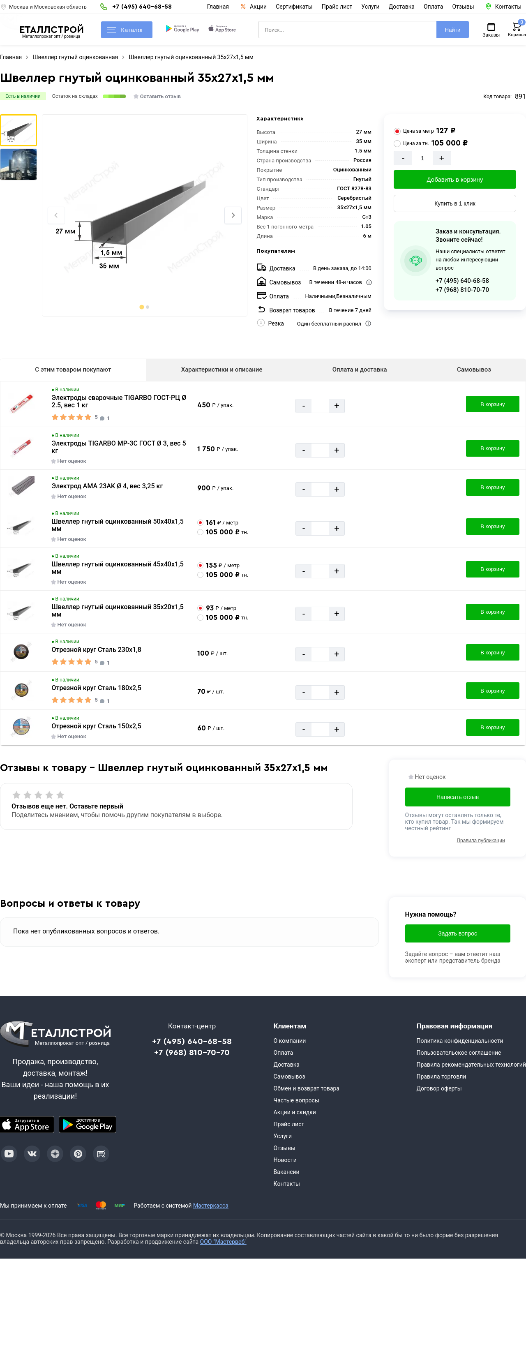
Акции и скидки (295, 1112)
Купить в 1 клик (454, 203)
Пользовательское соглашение (458, 1052)
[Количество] (422, 158)
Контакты (287, 1183)
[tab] (141, 307)
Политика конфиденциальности (459, 1040)
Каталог (125, 29)
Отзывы (463, 6)
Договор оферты (438, 1088)
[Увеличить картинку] (21, 404)
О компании (290, 1040)
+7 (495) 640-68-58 (462, 280)
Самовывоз (474, 369)
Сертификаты (294, 6)
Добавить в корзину (455, 179)
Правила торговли (441, 1076)
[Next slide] (233, 215)
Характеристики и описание (222, 369)
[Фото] (144, 215)
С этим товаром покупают (73, 369)
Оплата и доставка (359, 369)
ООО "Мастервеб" (223, 1241)
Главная (218, 6)
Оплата (433, 6)
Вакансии (287, 1172)
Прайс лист (337, 6)
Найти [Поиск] (452, 30)
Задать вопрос (457, 933)
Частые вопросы (296, 1100)
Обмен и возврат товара (306, 1088)
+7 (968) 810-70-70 (462, 289)
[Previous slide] (56, 215)
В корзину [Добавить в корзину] (492, 404)
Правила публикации (481, 840)
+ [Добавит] (441, 158)
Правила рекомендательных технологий (471, 1064)
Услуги (370, 6)
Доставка (402, 6)
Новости (285, 1160)
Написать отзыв (457, 797)
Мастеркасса (210, 1205)
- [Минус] (402, 158)
